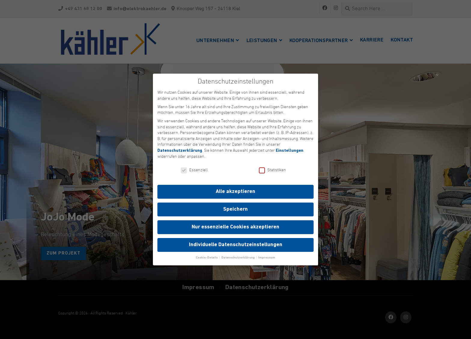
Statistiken (272, 170)
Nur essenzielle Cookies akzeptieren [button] (235, 227)
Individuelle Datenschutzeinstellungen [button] (235, 244)
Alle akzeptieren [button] (235, 191)
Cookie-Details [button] (207, 257)
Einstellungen (289, 150)
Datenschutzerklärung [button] (238, 257)
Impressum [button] (266, 257)
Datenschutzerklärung (179, 150)
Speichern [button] (235, 209)
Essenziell (194, 170)
